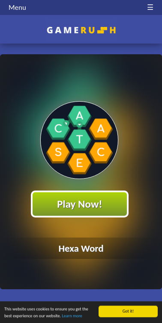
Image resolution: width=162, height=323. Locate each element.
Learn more (72, 316)
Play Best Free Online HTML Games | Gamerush (81, 30)
